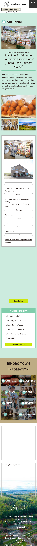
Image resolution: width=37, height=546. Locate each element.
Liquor (20, 325)
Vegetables (10, 338)
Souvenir (20, 329)
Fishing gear (11, 320)
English (15, 12)
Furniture (23, 320)
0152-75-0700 (10, 231)
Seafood (9, 329)
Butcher (9, 316)
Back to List (18, 301)
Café (18, 316)
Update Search (18, 344)
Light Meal (10, 325)
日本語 (10, 12)
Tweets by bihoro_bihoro (11, 465)
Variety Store (20, 334)
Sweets (9, 334)
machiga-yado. (18, 3)
